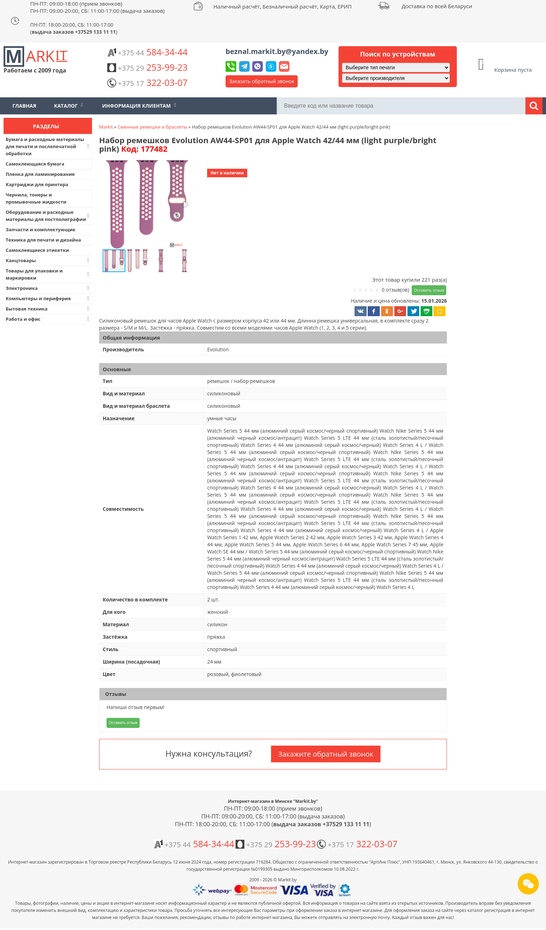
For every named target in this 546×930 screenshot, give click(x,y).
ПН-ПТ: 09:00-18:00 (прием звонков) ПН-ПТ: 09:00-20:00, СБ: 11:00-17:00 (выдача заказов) (97, 7)
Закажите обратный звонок (325, 754)
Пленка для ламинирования (40, 174)
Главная (24, 105)
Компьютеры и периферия (48, 298)
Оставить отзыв (429, 290)
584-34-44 (147, 52)
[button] (146, 205)
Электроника (48, 288)
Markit (106, 127)
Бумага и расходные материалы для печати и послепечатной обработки (48, 146)
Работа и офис (48, 319)
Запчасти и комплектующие (40, 229)
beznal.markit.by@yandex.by (277, 51)
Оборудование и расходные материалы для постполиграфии (48, 215)
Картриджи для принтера (37, 184)
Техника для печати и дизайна (43, 240)
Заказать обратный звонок (261, 81)
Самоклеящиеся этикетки (37, 250)
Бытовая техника (48, 309)
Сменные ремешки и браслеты (152, 127)
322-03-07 (147, 82)
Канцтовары (48, 260)
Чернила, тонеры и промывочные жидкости (36, 198)
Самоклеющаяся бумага (35, 164)
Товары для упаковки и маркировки (48, 274)
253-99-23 (147, 67)
